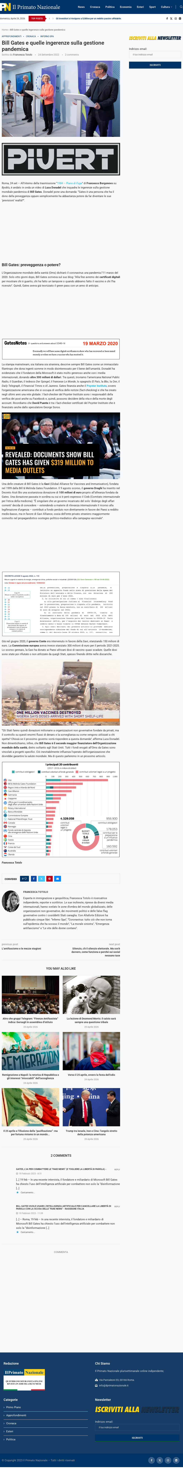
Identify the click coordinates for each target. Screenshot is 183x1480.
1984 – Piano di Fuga (69, 183)
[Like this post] (25, 879)
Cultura (165, 7)
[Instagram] (175, 18)
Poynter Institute (97, 385)
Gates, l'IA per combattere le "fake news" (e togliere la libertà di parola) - (61, 1169)
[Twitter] (171, 18)
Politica (110, 7)
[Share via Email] (57, 879)
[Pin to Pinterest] (49, 879)
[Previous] (49, 18)
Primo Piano (13, 1407)
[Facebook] (167, 18)
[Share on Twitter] (41, 879)
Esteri (140, 7)
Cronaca (95, 7)
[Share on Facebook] (34, 879)
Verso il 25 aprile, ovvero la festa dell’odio (91, 1074)
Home (5, 29)
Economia (126, 7)
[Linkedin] (180, 18)
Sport (152, 7)
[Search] (181, 7)
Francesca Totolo (22, 54)
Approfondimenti (16, 1415)
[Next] (53, 18)
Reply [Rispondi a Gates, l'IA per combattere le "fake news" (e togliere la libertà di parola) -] (117, 1170)
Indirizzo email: (155, 52)
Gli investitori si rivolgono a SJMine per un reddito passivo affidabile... (89, 18)
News (81, 7)
